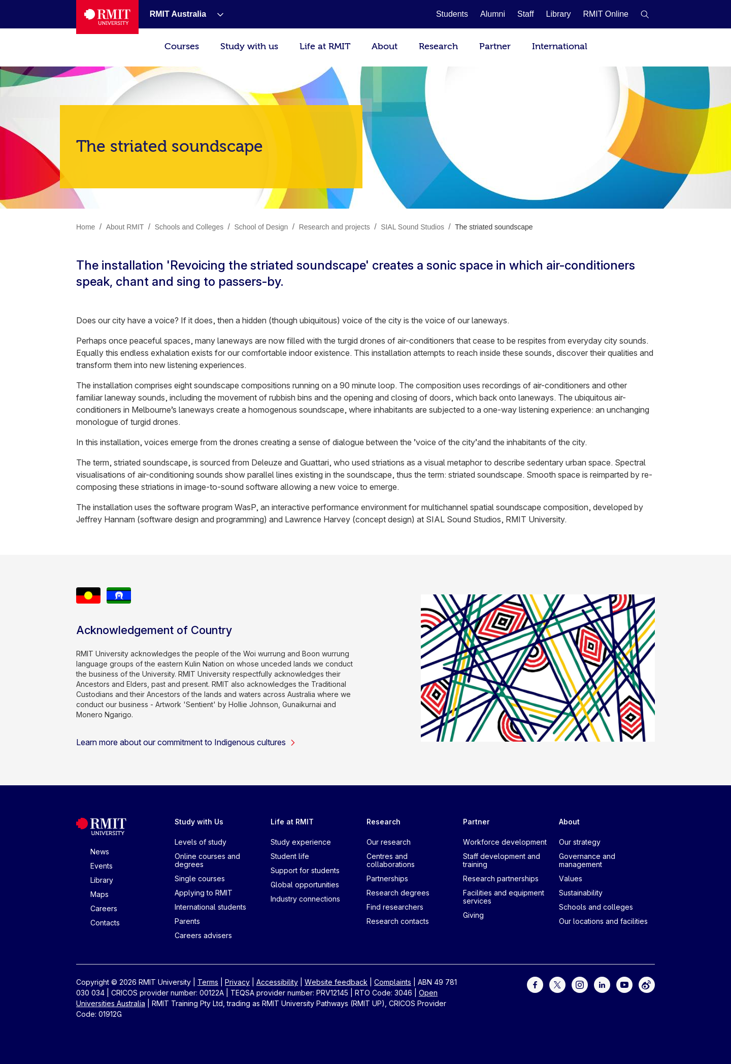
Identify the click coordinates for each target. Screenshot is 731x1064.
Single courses (200, 878)
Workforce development (505, 842)
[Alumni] (492, 14)
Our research (389, 842)
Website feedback (336, 982)
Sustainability (581, 892)
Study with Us (199, 821)
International (559, 46)
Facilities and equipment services (503, 896)
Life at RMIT (325, 46)
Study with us (249, 46)
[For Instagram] (580, 984)
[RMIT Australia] (178, 14)
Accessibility (277, 982)
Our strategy (580, 842)
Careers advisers (203, 935)
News (99, 851)
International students (210, 907)
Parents (187, 921)
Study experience (301, 842)
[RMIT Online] (605, 14)
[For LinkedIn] (602, 984)
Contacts (105, 922)
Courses (181, 46)
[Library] (558, 14)
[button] (645, 14)
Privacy (237, 982)
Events (101, 865)
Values (570, 878)
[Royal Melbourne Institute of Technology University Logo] (107, 17)
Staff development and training (501, 860)
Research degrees (398, 892)
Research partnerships (501, 878)
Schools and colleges (596, 907)
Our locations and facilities (603, 921)
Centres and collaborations (391, 860)
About (384, 46)
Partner (495, 46)
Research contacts (398, 921)
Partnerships (387, 878)
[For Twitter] (557, 984)
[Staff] (525, 14)
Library (101, 880)
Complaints (392, 982)
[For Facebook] (535, 984)
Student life (290, 856)
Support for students (305, 870)
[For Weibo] (647, 984)
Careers (103, 908)
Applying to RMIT (203, 892)
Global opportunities (305, 884)
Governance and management (587, 860)
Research (438, 46)
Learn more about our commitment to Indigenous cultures (186, 742)
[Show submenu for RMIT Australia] (216, 14)
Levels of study (200, 842)
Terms (207, 982)
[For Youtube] (624, 984)
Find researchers (395, 907)
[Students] (452, 14)
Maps (99, 894)
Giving (473, 915)
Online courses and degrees (207, 860)
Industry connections (305, 898)
